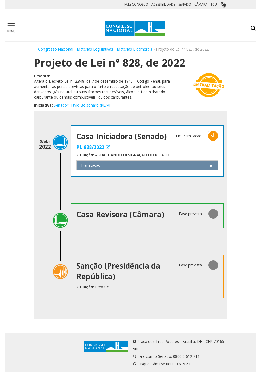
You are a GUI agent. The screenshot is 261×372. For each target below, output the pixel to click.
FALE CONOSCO (136, 4)
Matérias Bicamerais (134, 49)
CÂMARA (200, 4)
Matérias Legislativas (95, 49)
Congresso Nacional (55, 49)
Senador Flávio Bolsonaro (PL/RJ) (82, 105)
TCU (214, 4)
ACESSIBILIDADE (163, 4)
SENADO (184, 4)
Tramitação (91, 165)
